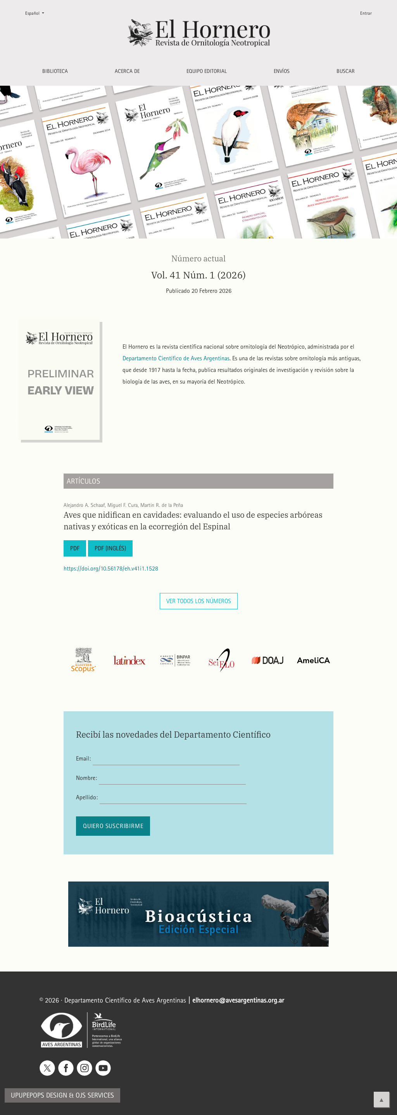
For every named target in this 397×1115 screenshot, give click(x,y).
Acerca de (127, 71)
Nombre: (86, 777)
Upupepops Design (39, 1095)
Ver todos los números (198, 601)
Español (38, 12)
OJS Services (95, 1095)
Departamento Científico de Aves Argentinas (176, 358)
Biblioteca (55, 71)
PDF (74, 548)
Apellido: (87, 797)
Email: (83, 758)
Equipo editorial (206, 71)
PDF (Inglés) (110, 548)
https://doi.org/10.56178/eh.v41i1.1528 (111, 568)
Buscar (346, 71)
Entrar (366, 13)
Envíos (282, 71)
